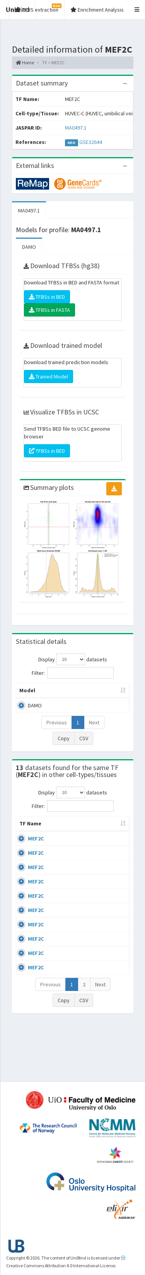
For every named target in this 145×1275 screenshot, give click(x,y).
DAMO (29, 246)
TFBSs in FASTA (49, 309)
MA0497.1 (76, 127)
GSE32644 (90, 142)
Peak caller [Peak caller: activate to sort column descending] (65, 690)
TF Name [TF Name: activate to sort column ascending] (26, 827)
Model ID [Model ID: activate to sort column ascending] (105, 690)
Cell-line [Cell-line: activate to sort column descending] (63, 831)
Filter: (73, 673)
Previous (56, 722)
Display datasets (72, 659)
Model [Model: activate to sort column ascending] (27, 690)
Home (25, 62)
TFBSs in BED (47, 296)
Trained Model (48, 376)
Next (94, 722)
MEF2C (36, 846)
